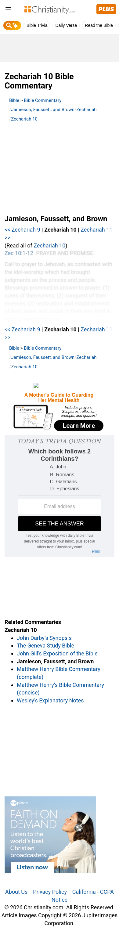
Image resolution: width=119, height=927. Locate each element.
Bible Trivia (37, 25)
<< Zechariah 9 (22, 229)
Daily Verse (66, 25)
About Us (16, 892)
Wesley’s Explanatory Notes (50, 700)
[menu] (8, 10)
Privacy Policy (50, 892)
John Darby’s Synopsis (44, 638)
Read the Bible (99, 25)
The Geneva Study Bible (45, 645)
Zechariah (86, 109)
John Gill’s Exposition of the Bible (57, 653)
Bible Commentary (42, 100)
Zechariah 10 (24, 119)
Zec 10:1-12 (19, 253)
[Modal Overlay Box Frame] (59, 407)
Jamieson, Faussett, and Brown (42, 109)
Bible (14, 100)
